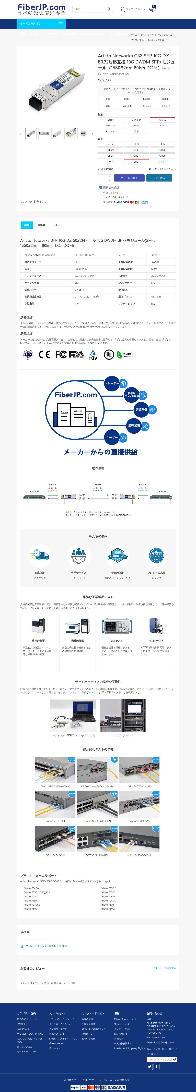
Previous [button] (21, 134)
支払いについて (122, 1024)
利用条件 (118, 1039)
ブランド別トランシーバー (62, 1019)
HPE (136, 125)
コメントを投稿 (67, 983)
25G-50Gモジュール (27, 1019)
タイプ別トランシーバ (60, 1024)
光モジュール (56, 1043)
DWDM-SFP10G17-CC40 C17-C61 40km (46, 946)
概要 (26, 225)
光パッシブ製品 (24, 1047)
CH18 (136, 144)
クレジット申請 (122, 1029)
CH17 (110, 144)
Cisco (110, 120)
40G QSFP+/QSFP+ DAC (30, 1034)
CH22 (162, 150)
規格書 (41, 225)
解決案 (22, 34)
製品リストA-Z (56, 1034)
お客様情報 (87, 1019)
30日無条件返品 (113, 193)
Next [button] (92, 134)
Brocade (110, 125)
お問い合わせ (69, 34)
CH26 (111, 162)
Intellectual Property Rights (129, 1048)
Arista (162, 120)
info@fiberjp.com (164, 1042)
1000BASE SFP (24, 1029)
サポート (53, 34)
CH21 (136, 150)
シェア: (23, 202)
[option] (31, 134)
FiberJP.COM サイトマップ (63, 1039)
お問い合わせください (162, 169)
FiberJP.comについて (92, 34)
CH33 (136, 162)
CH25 (162, 156)
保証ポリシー (88, 1034)
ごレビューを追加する (165, 968)
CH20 (111, 150)
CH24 (136, 156)
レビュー (58, 225)
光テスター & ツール (27, 1051)
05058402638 (158, 1037)
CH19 (162, 144)
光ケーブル (54, 1048)
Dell (162, 125)
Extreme (110, 131)
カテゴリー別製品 (58, 1029)
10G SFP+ (22, 1024)
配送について (121, 1034)
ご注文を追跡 (88, 1024)
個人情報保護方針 (123, 1043)
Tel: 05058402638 (119, 34)
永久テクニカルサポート (117, 197)
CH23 (111, 156)
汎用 (136, 131)
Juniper (136, 120)
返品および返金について (94, 1029)
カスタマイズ (37, 34)
